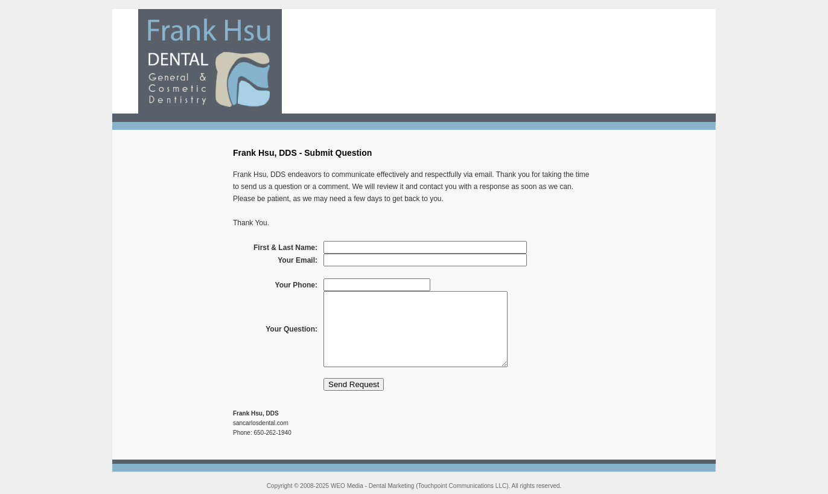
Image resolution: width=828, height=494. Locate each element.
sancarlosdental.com (260, 423)
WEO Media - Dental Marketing (372, 486)
